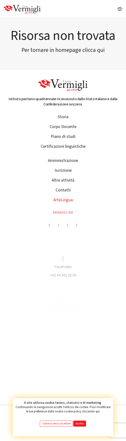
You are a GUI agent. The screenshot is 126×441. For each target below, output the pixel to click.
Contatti (63, 190)
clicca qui (93, 50)
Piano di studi (63, 137)
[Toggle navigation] (119, 9)
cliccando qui (91, 411)
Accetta (79, 423)
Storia (63, 117)
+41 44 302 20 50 (63, 275)
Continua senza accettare (56, 423)
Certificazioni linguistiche (63, 146)
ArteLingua (63, 200)
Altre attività (63, 180)
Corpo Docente (63, 127)
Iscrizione (63, 170)
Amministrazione (63, 161)
